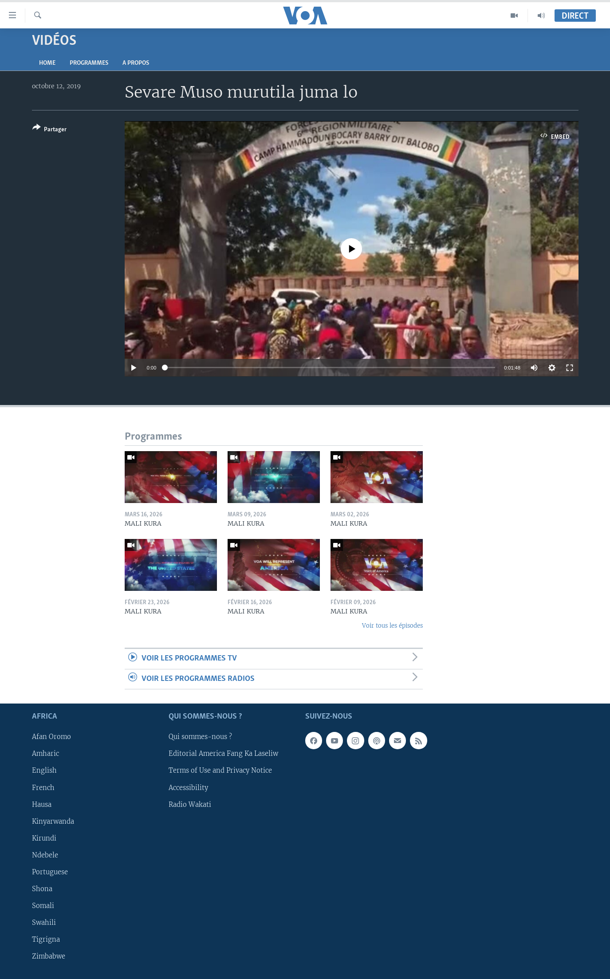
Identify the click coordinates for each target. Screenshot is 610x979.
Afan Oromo (51, 737)
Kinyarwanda (53, 822)
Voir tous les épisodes (392, 625)
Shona (42, 889)
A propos (135, 63)
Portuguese (50, 872)
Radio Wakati (190, 805)
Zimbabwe (48, 956)
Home (47, 63)
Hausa (41, 805)
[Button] (49, 130)
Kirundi (44, 838)
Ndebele (45, 855)
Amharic (45, 754)
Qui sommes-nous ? (200, 737)
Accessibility (188, 788)
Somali (43, 906)
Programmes (89, 63)
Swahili (44, 923)
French (43, 788)
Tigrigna (46, 940)
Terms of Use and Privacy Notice (220, 771)
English (44, 771)
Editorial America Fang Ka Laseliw (223, 754)
